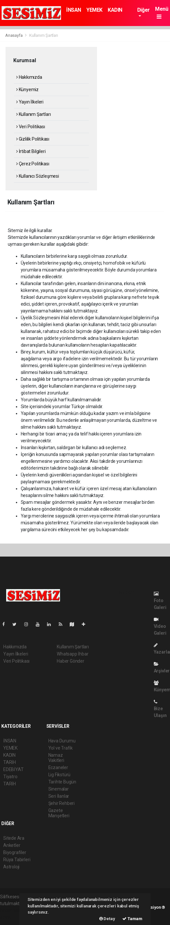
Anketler (11, 845)
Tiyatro (10, 776)
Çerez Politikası (32, 163)
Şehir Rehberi (61, 803)
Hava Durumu (62, 740)
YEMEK (94, 10)
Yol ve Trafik (60, 748)
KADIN (115, 10)
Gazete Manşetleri (58, 813)
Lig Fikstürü (59, 774)
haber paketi (12, 910)
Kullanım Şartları (43, 35)
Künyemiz (27, 89)
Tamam (132, 918)
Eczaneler (58, 767)
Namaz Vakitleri (56, 757)
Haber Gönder (70, 661)
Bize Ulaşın (160, 708)
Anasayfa (14, 35)
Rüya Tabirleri (16, 859)
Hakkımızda (29, 77)
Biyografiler (14, 852)
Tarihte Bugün (62, 781)
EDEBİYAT (13, 769)
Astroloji (11, 866)
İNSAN (73, 10)
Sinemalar (58, 789)
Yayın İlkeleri (29, 101)
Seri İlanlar (58, 796)
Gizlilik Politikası (32, 139)
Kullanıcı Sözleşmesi (37, 176)
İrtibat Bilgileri (30, 151)
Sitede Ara (13, 838)
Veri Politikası (30, 126)
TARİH (9, 762)
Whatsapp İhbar (72, 653)
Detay (107, 918)
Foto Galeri (160, 600)
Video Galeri (160, 626)
